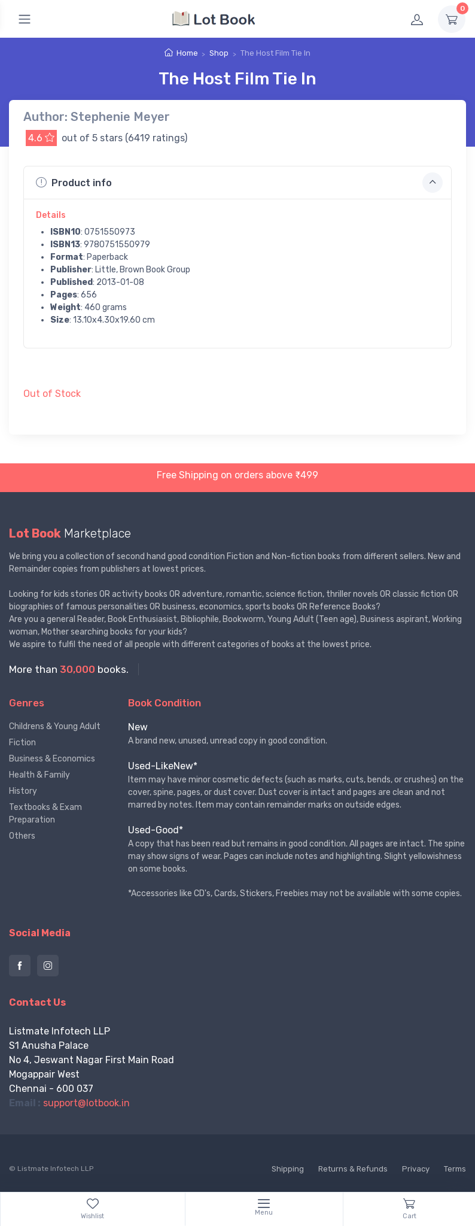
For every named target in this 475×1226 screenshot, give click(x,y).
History (23, 791)
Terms (455, 1168)
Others (22, 836)
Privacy (416, 1168)
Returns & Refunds (353, 1168)
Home (187, 52)
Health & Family (39, 775)
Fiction (22, 743)
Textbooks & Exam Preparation (45, 813)
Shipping (288, 1168)
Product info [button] (239, 182)
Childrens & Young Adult (55, 726)
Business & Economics (52, 759)
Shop (219, 52)
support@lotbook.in (86, 1103)
